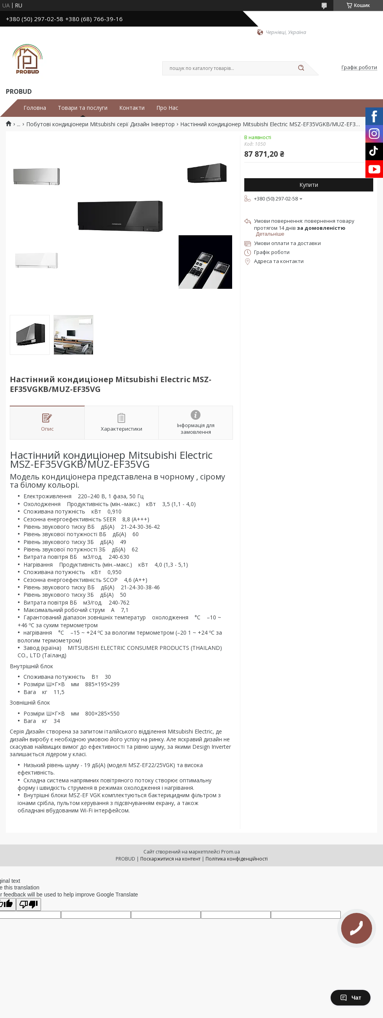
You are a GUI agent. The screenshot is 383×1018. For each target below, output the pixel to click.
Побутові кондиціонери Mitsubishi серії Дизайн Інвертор (100, 124)
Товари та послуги (82, 108)
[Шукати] (301, 68)
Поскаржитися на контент (170, 858)
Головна (34, 108)
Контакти (132, 108)
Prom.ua (230, 851)
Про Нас (167, 108)
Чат (350, 997)
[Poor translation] (28, 904)
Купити (308, 184)
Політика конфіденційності (237, 858)
